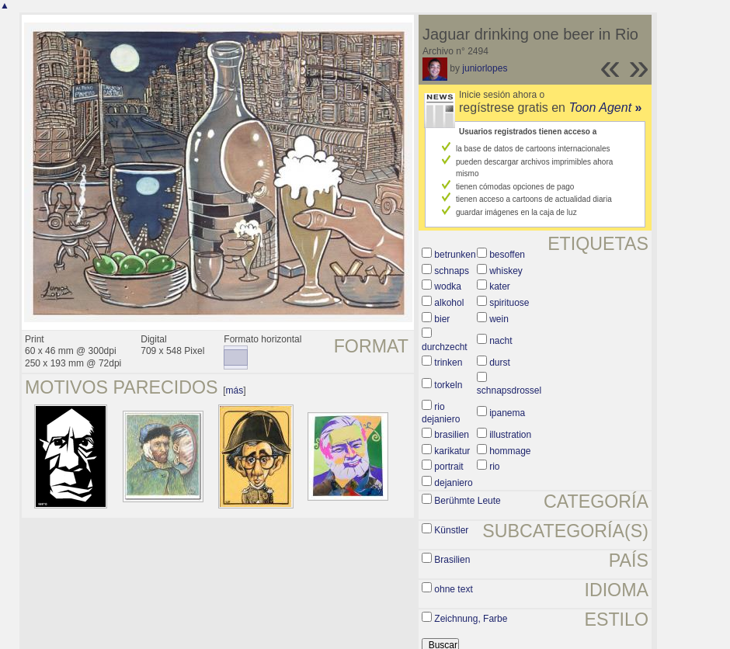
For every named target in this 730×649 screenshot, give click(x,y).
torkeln (448, 385)
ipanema (507, 413)
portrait (448, 466)
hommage (509, 451)
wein (499, 319)
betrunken (454, 254)
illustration (510, 434)
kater (499, 286)
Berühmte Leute (467, 500)
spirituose (509, 302)
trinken (448, 362)
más (235, 390)
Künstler (451, 530)
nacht (500, 340)
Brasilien (452, 559)
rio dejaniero (441, 413)
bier (442, 319)
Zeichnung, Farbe (470, 618)
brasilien (451, 434)
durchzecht (445, 347)
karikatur (452, 451)
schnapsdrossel (509, 390)
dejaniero (453, 482)
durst (499, 362)
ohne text (453, 589)
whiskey (506, 271)
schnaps (451, 271)
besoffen (507, 254)
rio (494, 466)
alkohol (449, 302)
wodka (447, 286)
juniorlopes (484, 68)
